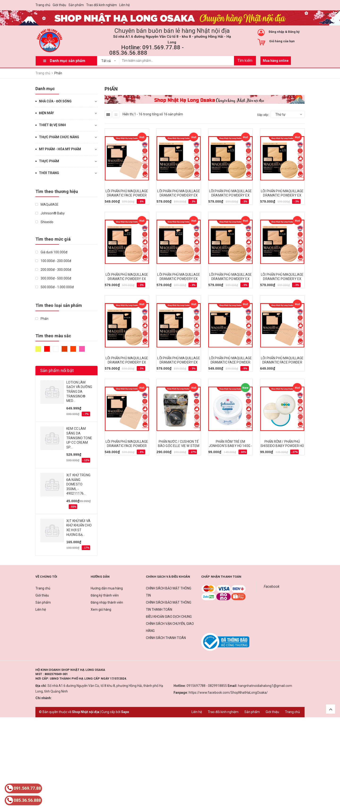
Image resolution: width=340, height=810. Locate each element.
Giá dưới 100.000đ (51, 252)
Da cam (73, 349)
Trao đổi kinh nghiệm (101, 5)
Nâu (64, 349)
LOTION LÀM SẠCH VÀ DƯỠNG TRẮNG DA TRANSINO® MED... (79, 391)
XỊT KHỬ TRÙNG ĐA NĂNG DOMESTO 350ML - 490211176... (78, 484)
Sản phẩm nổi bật (57, 370)
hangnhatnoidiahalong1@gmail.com (265, 686)
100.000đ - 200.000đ (53, 261)
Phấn (41, 319)
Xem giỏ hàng (101, 609)
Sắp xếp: (263, 115)
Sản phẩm (76, 5)
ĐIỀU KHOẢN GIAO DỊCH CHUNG (169, 616)
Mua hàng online (276, 61)
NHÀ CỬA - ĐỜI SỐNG (55, 101)
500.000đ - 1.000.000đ (54, 287)
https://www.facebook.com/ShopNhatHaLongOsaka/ (228, 692)
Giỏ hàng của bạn (282, 41)
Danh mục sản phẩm (67, 60)
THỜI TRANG (49, 173)
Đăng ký (294, 31)
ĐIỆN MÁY (46, 113)
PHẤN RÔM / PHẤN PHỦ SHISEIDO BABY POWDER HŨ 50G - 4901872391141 (282, 446)
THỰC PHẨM (49, 161)
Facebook (272, 586)
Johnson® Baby (50, 213)
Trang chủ (42, 5)
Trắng (56, 349)
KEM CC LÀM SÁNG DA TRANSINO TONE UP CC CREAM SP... (79, 438)
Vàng (38, 349)
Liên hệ (124, 5)
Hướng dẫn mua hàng (107, 588)
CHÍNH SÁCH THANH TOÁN (166, 638)
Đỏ (47, 349)
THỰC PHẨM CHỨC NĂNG (59, 137)
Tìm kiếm (245, 60)
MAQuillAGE (47, 204)
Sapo (125, 712)
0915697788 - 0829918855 (207, 686)
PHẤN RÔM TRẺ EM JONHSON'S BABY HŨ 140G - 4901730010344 (230, 446)
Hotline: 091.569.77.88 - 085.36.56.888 (146, 50)
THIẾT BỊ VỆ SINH (52, 125)
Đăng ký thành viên (105, 595)
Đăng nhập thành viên (107, 602)
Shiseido (44, 222)
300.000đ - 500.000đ (53, 278)
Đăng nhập (276, 31)
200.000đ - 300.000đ (53, 269)
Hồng (82, 349)
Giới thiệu (59, 5)
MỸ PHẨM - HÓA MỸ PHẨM (60, 149)
